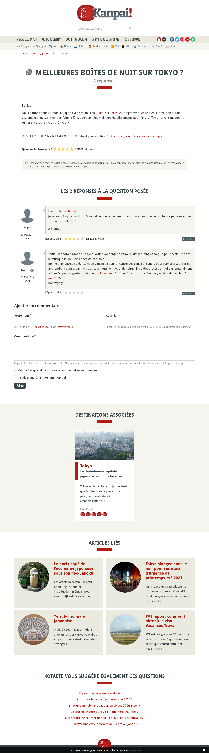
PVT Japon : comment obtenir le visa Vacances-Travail (165, 621)
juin (91, 216)
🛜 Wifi (115, 46)
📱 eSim (126, 46)
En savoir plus (135, 750)
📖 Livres (171, 46)
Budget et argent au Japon (147, 136)
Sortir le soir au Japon (119, 136)
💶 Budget (23, 46)
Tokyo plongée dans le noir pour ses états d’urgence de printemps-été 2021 (166, 571)
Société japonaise (41, 53)
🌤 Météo (157, 46)
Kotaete (26, 53)
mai (50, 278)
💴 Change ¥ (39, 46)
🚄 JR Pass (80, 46)
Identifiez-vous (41, 326)
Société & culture (76, 39)
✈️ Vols (53, 46)
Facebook (106, 273)
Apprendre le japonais (105, 39)
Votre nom (22, 315)
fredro (25, 270)
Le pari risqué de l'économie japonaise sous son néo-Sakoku (74, 569)
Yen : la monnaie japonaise (69, 618)
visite (144, 113)
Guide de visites (51, 39)
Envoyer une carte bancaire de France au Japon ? (104, 724)
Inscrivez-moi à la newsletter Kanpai (42, 378)
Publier (20, 386)
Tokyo (114, 113)
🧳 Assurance (141, 46)
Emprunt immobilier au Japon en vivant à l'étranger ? (104, 705)
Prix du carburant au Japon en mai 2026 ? (104, 699)
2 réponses (105, 80)
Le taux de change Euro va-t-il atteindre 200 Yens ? (104, 712)
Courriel (113, 315)
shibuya (72, 211)
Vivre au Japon (60, 53)
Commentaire (25, 336)
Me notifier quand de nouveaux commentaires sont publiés (57, 370)
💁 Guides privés (98, 46)
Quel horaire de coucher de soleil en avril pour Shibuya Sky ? (104, 718)
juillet (99, 113)
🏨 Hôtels (65, 46)
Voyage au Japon (27, 39)
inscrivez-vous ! (65, 326)
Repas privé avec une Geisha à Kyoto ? (104, 693)
